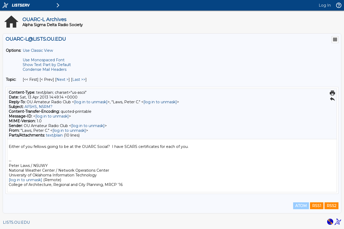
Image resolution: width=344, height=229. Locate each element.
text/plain (54, 135)
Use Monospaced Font (44, 60)
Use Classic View (38, 50)
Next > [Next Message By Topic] (62, 79)
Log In (325, 5)
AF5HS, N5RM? (38, 106)
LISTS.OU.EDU (16, 222)
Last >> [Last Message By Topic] (78, 79)
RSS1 (316, 205)
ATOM (301, 205)
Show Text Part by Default (47, 64)
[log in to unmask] (91, 102)
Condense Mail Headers (44, 69)
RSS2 (331, 205)
